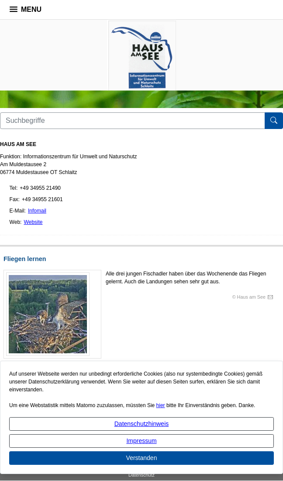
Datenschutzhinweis (141, 423)
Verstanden (141, 457)
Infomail (37, 211)
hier (160, 405)
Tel (13, 188)
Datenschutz (141, 475)
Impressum (141, 440)
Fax (14, 199)
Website (33, 222)
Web (15, 222)
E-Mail (17, 211)
